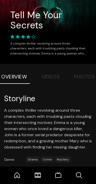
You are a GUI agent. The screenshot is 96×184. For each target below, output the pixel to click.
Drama (33, 159)
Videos (50, 76)
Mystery (63, 159)
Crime (47, 159)
